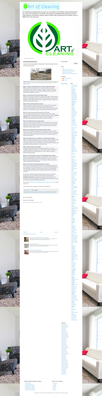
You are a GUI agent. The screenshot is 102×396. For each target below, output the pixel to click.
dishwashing (74, 149)
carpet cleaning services (40, 191)
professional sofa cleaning (40, 192)
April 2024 (63, 331)
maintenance (74, 203)
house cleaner (74, 190)
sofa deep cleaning (52, 192)
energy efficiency (74, 163)
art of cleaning (28, 191)
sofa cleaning (47, 192)
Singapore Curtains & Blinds (30, 389)
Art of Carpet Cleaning (29, 384)
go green (73, 177)
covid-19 (73, 129)
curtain (73, 130)
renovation (73, 267)
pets (72, 244)
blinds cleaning (74, 95)
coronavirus (74, 123)
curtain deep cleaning (74, 138)
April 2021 (63, 343)
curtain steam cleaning (74, 143)
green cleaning (74, 178)
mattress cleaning (75, 207)
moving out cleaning (73, 222)
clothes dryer (74, 116)
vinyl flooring (74, 309)
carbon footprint (74, 96)
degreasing (73, 147)
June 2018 (63, 371)
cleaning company (73, 109)
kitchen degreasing (73, 196)
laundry (73, 197)
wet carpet (73, 318)
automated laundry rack (74, 90)
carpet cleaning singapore (48, 191)
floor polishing (74, 174)
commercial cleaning (33, 192)
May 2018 (63, 372)
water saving (74, 317)
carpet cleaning (33, 191)
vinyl (72, 308)
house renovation (75, 194)
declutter (73, 145)
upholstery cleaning (73, 306)
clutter (73, 117)
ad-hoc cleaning (74, 85)
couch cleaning (74, 125)
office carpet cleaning (74, 227)
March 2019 (63, 359)
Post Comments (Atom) (32, 234)
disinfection (73, 153)
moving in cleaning (73, 220)
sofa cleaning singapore (74, 292)
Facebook (54, 384)
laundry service (74, 200)
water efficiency (74, 315)
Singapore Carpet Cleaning (67, 72)
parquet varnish (74, 240)
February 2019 (63, 360)
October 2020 (63, 348)
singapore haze (74, 286)
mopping (73, 218)
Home (41, 232)
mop (72, 216)
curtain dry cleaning (73, 140)
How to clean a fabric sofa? (34, 243)
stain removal (74, 297)
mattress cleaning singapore (75, 211)
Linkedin (54, 387)
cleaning (28, 192)
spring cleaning (74, 295)
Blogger (66, 392)
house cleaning (74, 191)
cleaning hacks (74, 112)
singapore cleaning (73, 282)
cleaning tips (74, 114)
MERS (73, 215)
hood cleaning (74, 186)
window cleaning (74, 319)
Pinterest (54, 389)
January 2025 (63, 327)
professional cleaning (74, 252)
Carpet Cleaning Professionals (67, 69)
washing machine (75, 312)
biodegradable (74, 93)
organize (73, 231)
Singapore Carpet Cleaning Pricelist (68, 70)
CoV (72, 126)
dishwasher (74, 148)
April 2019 (63, 357)
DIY (72, 154)
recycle (73, 261)
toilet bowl (73, 303)
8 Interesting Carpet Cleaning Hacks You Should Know (38, 237)
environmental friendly (74, 167)
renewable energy (73, 266)
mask (72, 204)
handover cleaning (73, 182)
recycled (73, 262)
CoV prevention (74, 127)
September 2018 (64, 367)
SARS (73, 275)
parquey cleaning (74, 242)
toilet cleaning (74, 304)
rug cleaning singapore (74, 270)
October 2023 (63, 335)
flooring (73, 176)
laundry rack (74, 199)
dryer (72, 158)
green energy (74, 180)
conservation (74, 122)
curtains (73, 144)
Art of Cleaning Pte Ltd (68, 78)
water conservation (74, 314)
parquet (73, 234)
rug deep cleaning (73, 273)
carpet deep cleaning (74, 104)
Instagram (54, 385)
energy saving (74, 164)
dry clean (73, 157)
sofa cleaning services (74, 289)
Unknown (65, 80)
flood (72, 170)
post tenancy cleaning (74, 247)
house (73, 189)
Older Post (56, 232)
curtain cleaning (74, 131)
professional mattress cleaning (75, 255)
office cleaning (74, 230)
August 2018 (63, 368)
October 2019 (63, 352)
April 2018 (63, 373)
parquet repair (74, 239)
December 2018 (64, 363)
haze (72, 185)
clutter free (73, 118)
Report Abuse (64, 83)
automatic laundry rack (74, 92)
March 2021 (63, 344)
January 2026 (63, 324)
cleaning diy (74, 110)
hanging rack (74, 183)
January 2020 (63, 351)
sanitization (73, 274)
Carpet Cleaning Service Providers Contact (69, 73)
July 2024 (63, 328)
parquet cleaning (74, 235)
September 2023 (64, 336)
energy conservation (74, 162)
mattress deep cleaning (74, 214)
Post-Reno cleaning (73, 249)
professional (74, 250)
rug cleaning (74, 268)
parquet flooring (74, 236)
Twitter (54, 388)
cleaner (73, 105)
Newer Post (25, 232)
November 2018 (64, 364)
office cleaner (74, 228)
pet (72, 243)
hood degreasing (74, 187)
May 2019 (63, 356)
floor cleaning (74, 173)
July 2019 (63, 355)
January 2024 (63, 332)
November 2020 (64, 347)
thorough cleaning (73, 301)
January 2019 (63, 361)
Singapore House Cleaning (30, 388)
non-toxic (73, 225)
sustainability (74, 298)
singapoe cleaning (73, 278)
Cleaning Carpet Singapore (30, 387)
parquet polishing (74, 238)
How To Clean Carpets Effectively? (35, 250)
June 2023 (63, 340)
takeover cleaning (75, 299)
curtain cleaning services (74, 133)
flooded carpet (74, 172)
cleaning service (74, 113)
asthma (73, 87)
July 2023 (63, 339)
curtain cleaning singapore (74, 136)
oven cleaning (74, 232)
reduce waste (74, 263)
